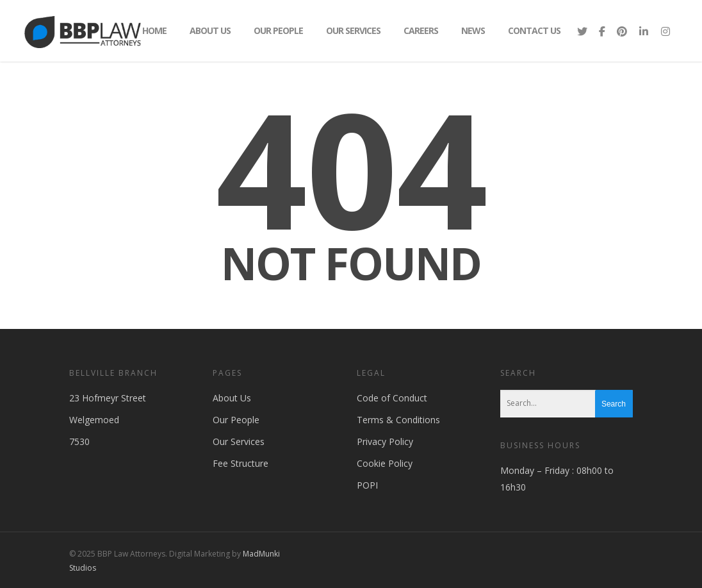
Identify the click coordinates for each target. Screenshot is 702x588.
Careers (421, 30)
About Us (210, 30)
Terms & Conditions (398, 420)
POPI (367, 485)
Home (154, 30)
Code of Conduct (392, 398)
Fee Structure (240, 463)
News (473, 30)
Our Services (353, 30)
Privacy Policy (385, 441)
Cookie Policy (384, 463)
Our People (278, 30)
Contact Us (534, 30)
